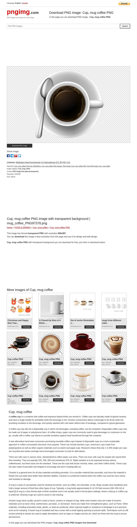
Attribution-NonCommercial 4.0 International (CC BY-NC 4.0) (43, 162)
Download (26, 327)
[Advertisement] (68, 48)
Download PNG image (19, 146)
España (25, 3)
